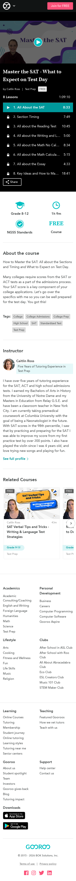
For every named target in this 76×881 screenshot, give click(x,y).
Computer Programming (56, 611)
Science (8, 626)
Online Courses (13, 717)
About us (9, 768)
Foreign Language (15, 611)
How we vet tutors (52, 722)
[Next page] (70, 523)
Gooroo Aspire (50, 621)
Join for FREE (60, 6)
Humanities (10, 616)
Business (45, 601)
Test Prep (9, 631)
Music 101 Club (50, 682)
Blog (6, 794)
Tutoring (8, 722)
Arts (6, 647)
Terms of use (27, 863)
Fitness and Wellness (17, 658)
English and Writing (16, 605)
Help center (47, 768)
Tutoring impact (13, 799)
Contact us (47, 773)
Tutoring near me (14, 748)
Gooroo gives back (15, 789)
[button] (38, 42)
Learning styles (13, 743)
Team (6, 778)
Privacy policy (48, 863)
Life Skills (9, 668)
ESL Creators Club (52, 677)
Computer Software (53, 616)
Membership (11, 727)
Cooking (8, 653)
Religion (8, 679)
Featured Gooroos (52, 717)
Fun (5, 663)
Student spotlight (15, 773)
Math (6, 621)
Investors (9, 783)
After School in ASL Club (56, 647)
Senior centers (12, 753)
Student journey (14, 733)
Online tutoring (13, 738)
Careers (45, 606)
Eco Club (46, 672)
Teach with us (48, 727)
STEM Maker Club (52, 687)
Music (7, 673)
